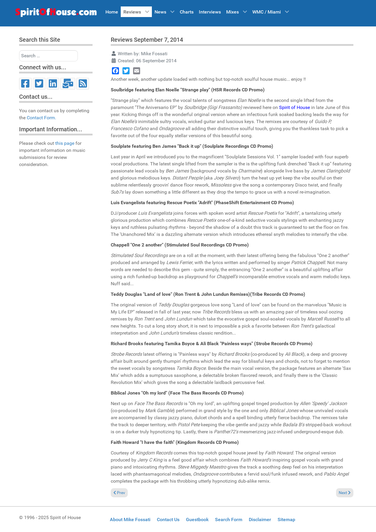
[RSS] (82, 84)
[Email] (67, 84)
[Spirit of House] (55, 14)
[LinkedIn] (53, 84)
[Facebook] (25, 84)
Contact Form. (41, 117)
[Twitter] (39, 84)
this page (64, 143)
